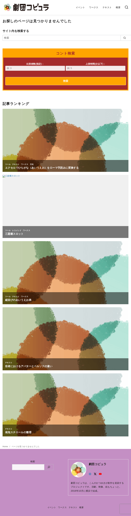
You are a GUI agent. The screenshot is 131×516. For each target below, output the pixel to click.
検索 (65, 81)
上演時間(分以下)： (95, 67)
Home (5, 446)
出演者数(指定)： (35, 67)
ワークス (93, 7)
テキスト (107, 7)
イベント (80, 7)
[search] (124, 37)
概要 (118, 7)
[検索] (126, 7)
